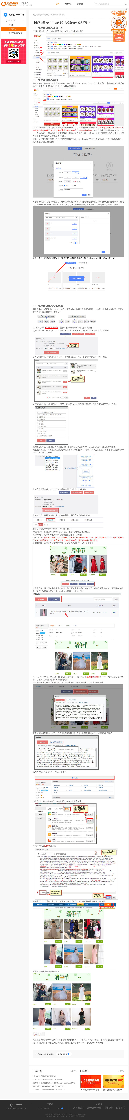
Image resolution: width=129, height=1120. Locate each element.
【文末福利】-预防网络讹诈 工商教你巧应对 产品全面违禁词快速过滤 (54, 1083)
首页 (57, 4)
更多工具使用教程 (15, 33)
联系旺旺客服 (63, 1054)
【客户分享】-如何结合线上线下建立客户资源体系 (49, 1089)
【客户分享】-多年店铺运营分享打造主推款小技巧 (49, 1086)
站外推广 (12, 25)
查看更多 (73, 1071)
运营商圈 (80, 4)
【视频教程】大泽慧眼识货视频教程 (44, 1076)
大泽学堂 (68, 4)
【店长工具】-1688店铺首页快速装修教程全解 (47, 1079)
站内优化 (12, 29)
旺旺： (60, 1108)
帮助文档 (54, 15)
